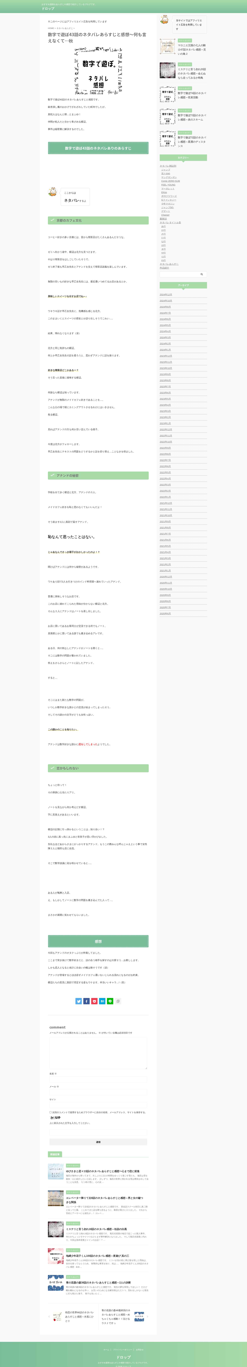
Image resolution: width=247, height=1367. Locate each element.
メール (54, 1086)
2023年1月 (165, 423)
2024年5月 (165, 325)
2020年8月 (165, 601)
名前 (53, 1073)
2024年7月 (165, 313)
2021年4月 (165, 552)
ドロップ (48, 8)
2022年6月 (165, 466)
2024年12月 (166, 294)
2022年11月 (166, 435)
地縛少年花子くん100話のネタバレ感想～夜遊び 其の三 (97, 1256)
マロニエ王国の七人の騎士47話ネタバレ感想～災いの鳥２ (192, 49)
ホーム (106, 1346)
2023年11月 (166, 362)
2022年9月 (165, 448)
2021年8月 (165, 527)
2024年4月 (165, 331)
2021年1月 (165, 570)
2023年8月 (165, 380)
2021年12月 (166, 503)
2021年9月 (165, 521)
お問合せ (140, 1346)
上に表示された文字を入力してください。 (70, 1123)
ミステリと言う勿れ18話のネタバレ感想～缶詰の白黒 (96, 1229)
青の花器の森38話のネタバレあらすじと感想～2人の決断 (98, 1282)
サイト (52, 1099)
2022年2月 (165, 491)
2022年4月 (165, 478)
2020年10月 (166, 589)
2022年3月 (165, 485)
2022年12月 (166, 429)
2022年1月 (165, 497)
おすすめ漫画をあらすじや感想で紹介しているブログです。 (123, 1359)
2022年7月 (165, 460)
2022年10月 (166, 442)
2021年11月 (166, 509)
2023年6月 (165, 392)
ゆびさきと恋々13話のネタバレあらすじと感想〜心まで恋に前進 (102, 1171)
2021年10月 (166, 515)
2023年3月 (165, 411)
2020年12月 (166, 577)
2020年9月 (165, 595)
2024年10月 (166, 300)
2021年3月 (165, 558)
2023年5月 (165, 399)
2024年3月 (165, 337)
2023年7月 (165, 386)
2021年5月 (165, 546)
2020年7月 (165, 607)
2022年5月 (165, 472)
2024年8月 (165, 307)
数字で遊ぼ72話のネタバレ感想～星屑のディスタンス (192, 141)
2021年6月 (165, 540)
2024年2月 (165, 343)
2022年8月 (165, 454)
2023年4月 (165, 405)
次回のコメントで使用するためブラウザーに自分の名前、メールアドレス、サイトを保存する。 (99, 1112)
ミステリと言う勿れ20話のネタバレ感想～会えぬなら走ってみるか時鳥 (192, 73)
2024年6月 (165, 319)
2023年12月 (166, 356)
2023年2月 (165, 417)
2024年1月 (165, 350)
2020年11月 (166, 583)
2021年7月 (165, 534)
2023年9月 (165, 374)
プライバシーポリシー (122, 1346)
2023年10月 (166, 368)
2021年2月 (165, 564)
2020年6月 (165, 613)
